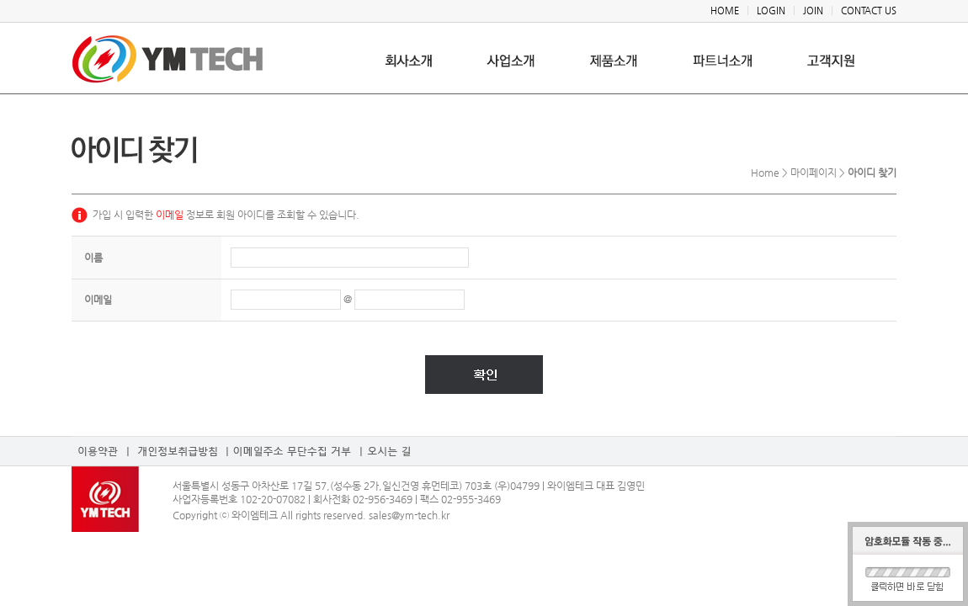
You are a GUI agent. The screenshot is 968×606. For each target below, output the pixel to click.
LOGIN (771, 10)
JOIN (813, 10)
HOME (724, 10)
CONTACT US (868, 10)
